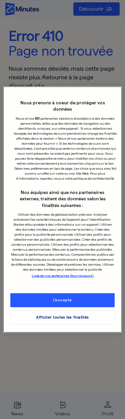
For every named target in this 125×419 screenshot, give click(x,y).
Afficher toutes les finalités (62, 317)
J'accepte (62, 300)
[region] (62, 209)
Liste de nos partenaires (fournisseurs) (63, 276)
